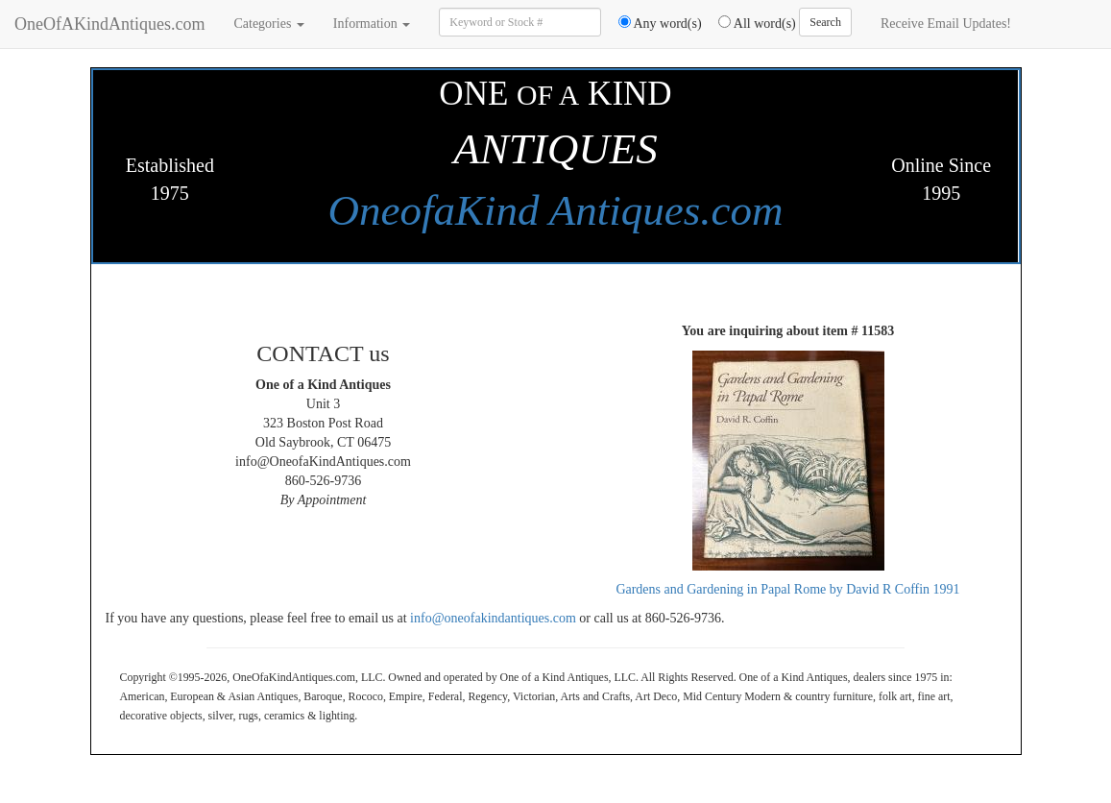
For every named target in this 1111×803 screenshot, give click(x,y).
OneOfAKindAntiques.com (109, 24)
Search (825, 22)
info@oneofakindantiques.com (493, 618)
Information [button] (371, 23)
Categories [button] (268, 23)
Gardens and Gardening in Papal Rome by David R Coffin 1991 (787, 589)
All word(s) (750, 23)
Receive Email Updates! (946, 23)
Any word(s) (653, 23)
